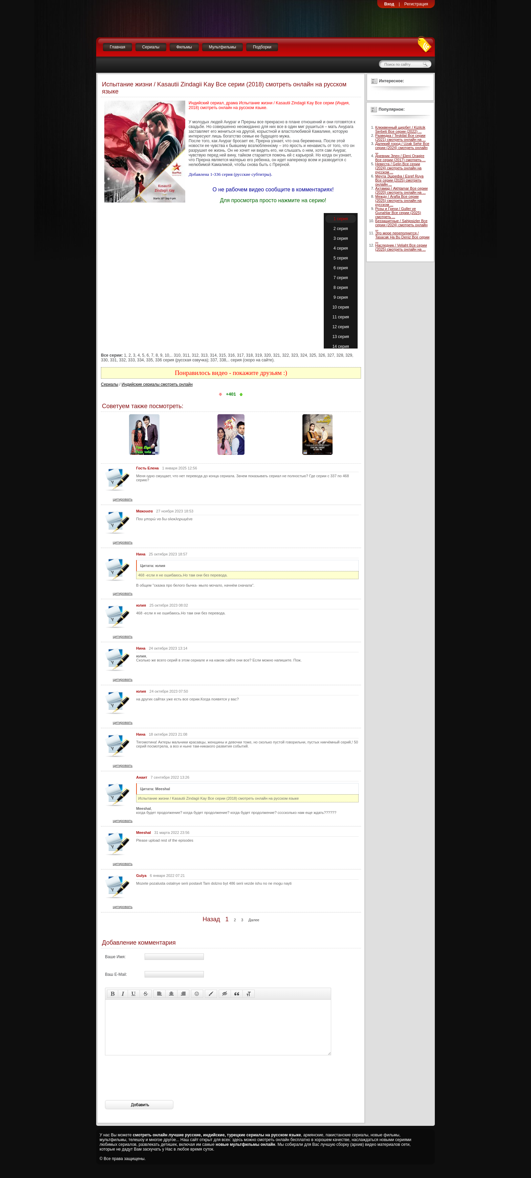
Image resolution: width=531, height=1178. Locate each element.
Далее (253, 920)
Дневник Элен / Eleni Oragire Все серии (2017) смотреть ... (400, 158)
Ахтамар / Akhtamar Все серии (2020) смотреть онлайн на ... (401, 190)
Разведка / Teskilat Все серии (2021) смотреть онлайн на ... (400, 137)
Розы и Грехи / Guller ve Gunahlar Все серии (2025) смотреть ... (398, 213)
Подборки (262, 47)
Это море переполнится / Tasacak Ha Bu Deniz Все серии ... (402, 237)
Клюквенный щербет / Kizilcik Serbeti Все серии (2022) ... (400, 129)
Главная (117, 47)
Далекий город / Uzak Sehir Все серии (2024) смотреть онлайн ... (402, 148)
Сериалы (151, 47)
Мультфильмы (222, 47)
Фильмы (184, 47)
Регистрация (416, 4)
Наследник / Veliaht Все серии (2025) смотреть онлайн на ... (401, 247)
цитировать (122, 499)
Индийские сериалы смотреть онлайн (157, 384)
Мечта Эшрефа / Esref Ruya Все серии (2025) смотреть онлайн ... (399, 180)
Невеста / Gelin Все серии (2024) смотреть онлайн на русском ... (398, 168)
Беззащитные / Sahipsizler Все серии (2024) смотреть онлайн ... (401, 225)
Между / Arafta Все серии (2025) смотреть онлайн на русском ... (398, 200)
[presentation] (156, 1088)
